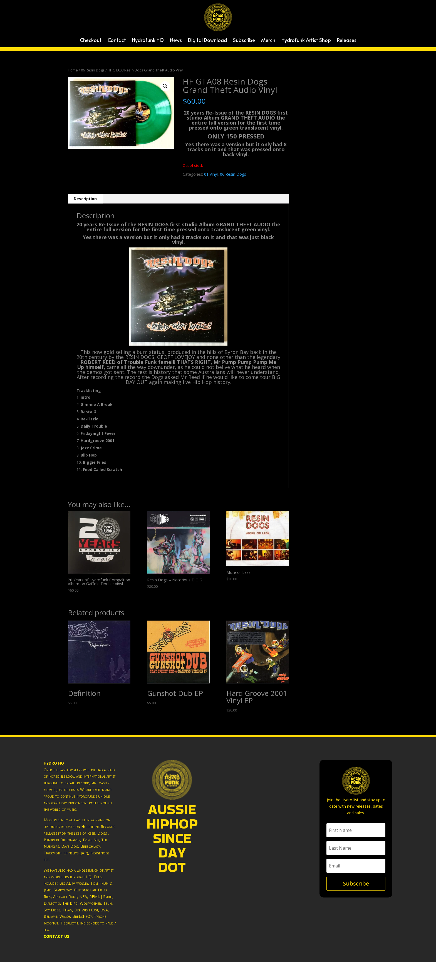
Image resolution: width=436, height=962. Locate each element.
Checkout (90, 40)
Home (73, 70)
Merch (268, 40)
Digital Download (207, 40)
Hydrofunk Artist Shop (306, 40)
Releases (346, 40)
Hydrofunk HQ (148, 40)
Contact (117, 40)
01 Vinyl (211, 174)
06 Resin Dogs (93, 70)
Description (85, 198)
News (176, 40)
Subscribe (244, 40)
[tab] (85, 199)
